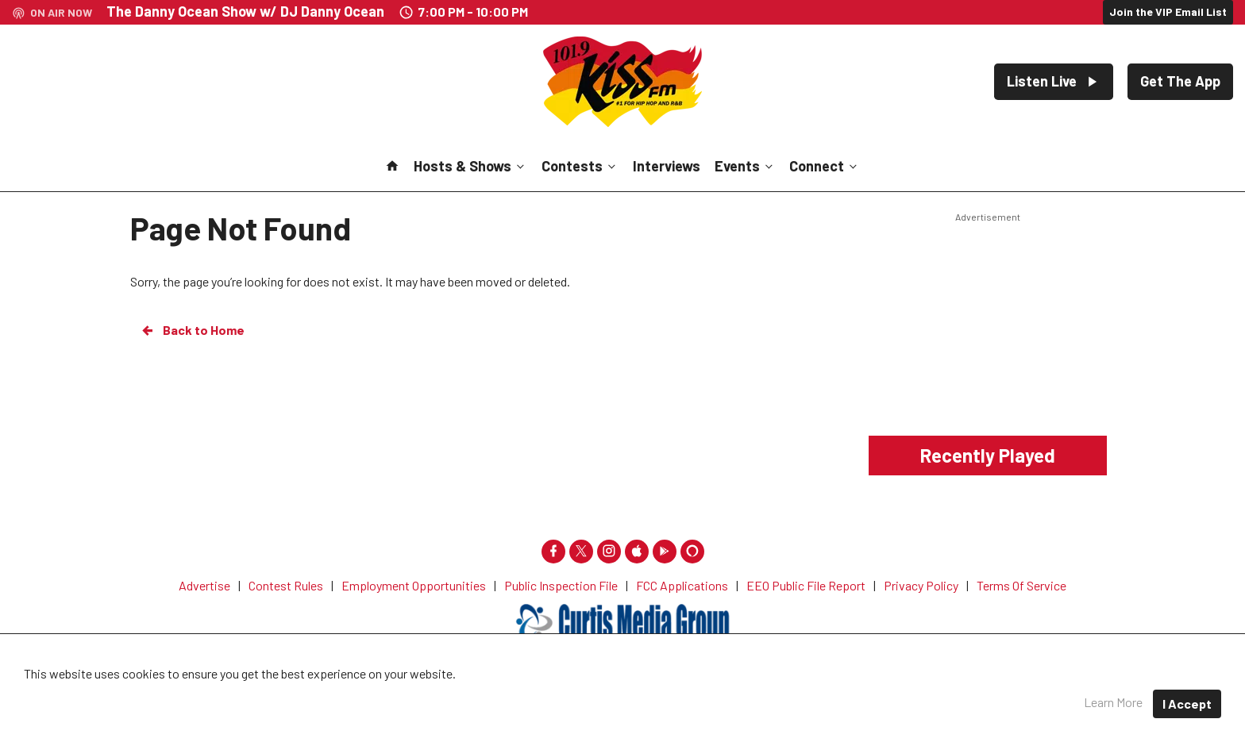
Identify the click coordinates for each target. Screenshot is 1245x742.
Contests (580, 166)
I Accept (1187, 703)
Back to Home (192, 330)
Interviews (666, 166)
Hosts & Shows (470, 166)
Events (745, 166)
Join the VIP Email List (1168, 11)
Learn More (1113, 701)
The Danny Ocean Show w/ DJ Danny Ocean (245, 11)
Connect (824, 166)
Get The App (1180, 81)
